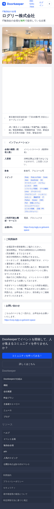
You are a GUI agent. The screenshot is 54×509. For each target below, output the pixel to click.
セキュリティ (9, 488)
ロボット (28, 197)
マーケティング (30, 183)
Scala (45, 177)
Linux (27, 191)
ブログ (7, 416)
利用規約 (7, 475)
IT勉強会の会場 (9, 11)
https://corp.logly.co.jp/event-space (19, 320)
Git (41, 180)
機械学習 (37, 197)
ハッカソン (42, 194)
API (5, 451)
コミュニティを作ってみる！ (27, 356)
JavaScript (34, 180)
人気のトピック (11, 458)
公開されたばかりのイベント (17, 464)
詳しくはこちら (27, 364)
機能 (6, 385)
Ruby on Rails (36, 177)
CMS (41, 200)
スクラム (41, 183)
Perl (26, 203)
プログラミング (30, 194)
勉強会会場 (9, 445)
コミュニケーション (32, 206)
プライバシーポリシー (13, 481)
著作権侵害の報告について (15, 494)
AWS (35, 186)
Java (26, 180)
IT (43, 197)
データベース (36, 191)
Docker (34, 200)
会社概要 (8, 391)
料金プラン (9, 398)
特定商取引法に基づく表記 (15, 500)
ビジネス (28, 186)
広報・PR (40, 209)
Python (27, 200)
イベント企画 (10, 439)
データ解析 (44, 189)
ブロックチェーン (31, 211)
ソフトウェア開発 (31, 189)
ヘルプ (7, 433)
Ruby (27, 177)
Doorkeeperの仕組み (13, 379)
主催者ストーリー (12, 404)
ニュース (8, 410)
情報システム (35, 203)
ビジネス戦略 (29, 209)
